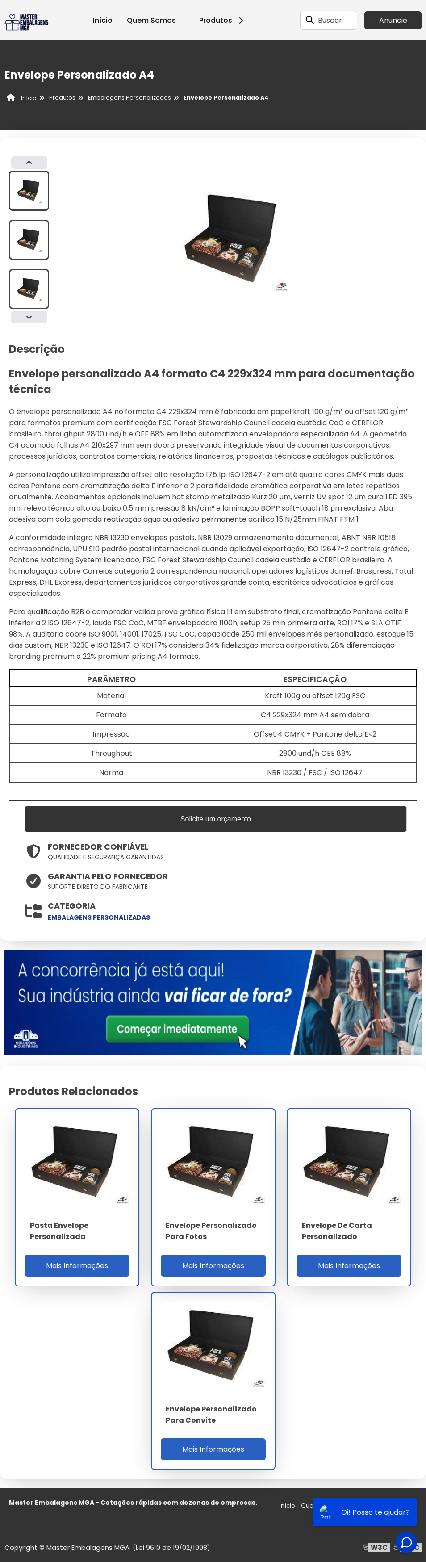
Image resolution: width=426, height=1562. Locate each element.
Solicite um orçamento (215, 819)
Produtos (222, 20)
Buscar (330, 20)
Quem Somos (151, 20)
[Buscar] (310, 20)
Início (103, 20)
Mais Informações (77, 1266)
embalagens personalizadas (99, 917)
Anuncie (393, 20)
